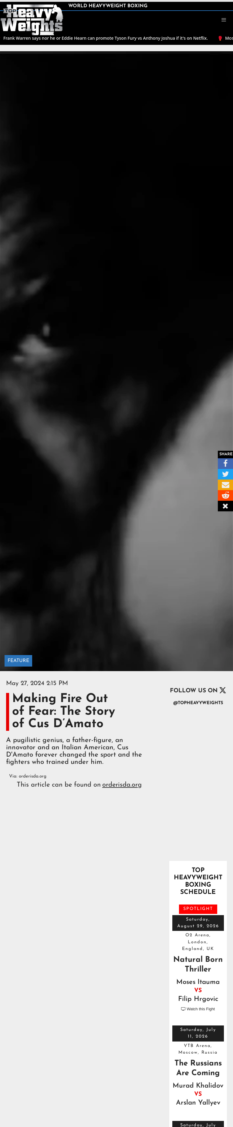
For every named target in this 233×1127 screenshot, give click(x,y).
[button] (224, 20)
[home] (32, 19)
